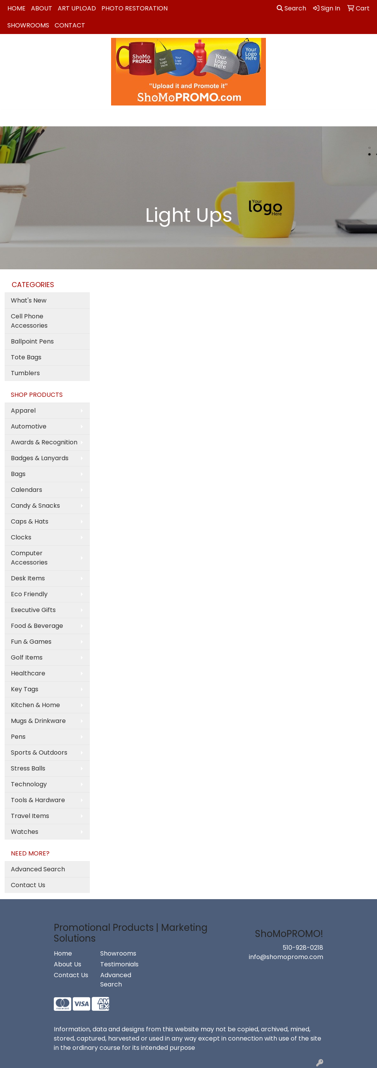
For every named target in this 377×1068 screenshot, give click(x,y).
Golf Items (27, 657)
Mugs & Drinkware (38, 720)
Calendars (26, 489)
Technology (29, 784)
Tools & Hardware (38, 800)
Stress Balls (28, 768)
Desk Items (28, 578)
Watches (24, 831)
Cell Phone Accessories (29, 321)
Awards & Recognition (44, 442)
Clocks (21, 537)
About (41, 8)
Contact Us (28, 885)
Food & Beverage (37, 625)
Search (291, 8)
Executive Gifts (33, 609)
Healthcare (28, 673)
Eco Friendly (29, 594)
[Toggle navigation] (12, 117)
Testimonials (118, 964)
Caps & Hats (29, 521)
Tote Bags (26, 357)
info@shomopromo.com (286, 956)
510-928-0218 (303, 947)
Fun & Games (31, 641)
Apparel (23, 410)
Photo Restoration (134, 8)
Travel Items (30, 815)
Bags (18, 473)
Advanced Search (38, 869)
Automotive (28, 426)
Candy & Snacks (35, 505)
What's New (28, 300)
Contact (70, 25)
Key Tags (24, 689)
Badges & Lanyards (40, 458)
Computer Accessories (29, 558)
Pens (18, 736)
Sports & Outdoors (39, 752)
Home (16, 8)
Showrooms (28, 25)
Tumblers (25, 373)
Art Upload (77, 8)
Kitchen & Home (35, 705)
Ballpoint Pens (32, 341)
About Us (67, 964)
